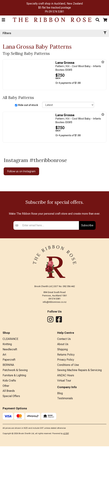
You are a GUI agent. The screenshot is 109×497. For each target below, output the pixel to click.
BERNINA (8, 415)
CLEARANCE (10, 389)
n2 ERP (66, 484)
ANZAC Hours (65, 426)
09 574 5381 (56, 11)
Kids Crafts (9, 431)
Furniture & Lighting (14, 426)
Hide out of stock (28, 105)
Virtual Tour (64, 431)
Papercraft (9, 410)
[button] (3, 19)
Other (6, 436)
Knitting (7, 394)
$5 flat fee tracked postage (54, 7)
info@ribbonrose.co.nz (54, 352)
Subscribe (87, 276)
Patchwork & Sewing (15, 420)
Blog (60, 444)
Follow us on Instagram (21, 171)
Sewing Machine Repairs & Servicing (79, 420)
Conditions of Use (68, 415)
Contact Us (64, 389)
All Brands (9, 441)
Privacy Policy (65, 410)
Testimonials (65, 449)
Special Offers (11, 446)
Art (4, 405)
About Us (62, 394)
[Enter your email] (49, 276)
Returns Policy (66, 405)
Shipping (62, 400)
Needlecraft (10, 400)
